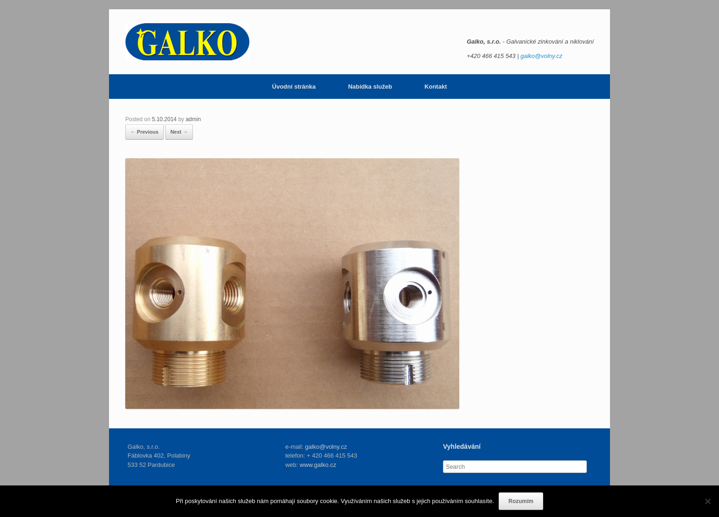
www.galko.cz (318, 464)
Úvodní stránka (294, 86)
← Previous (144, 132)
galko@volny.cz (541, 55)
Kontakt (435, 86)
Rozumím (520, 501)
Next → (179, 132)
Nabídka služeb (370, 86)
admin (193, 119)
